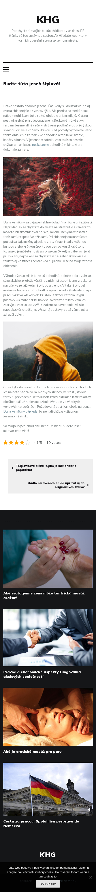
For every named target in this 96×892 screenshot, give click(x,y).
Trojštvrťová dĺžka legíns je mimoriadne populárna (43, 468)
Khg (48, 19)
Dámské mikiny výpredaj (20, 411)
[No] (90, 877)
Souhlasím (48, 884)
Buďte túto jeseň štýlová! (31, 83)
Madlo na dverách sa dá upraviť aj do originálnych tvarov (58, 485)
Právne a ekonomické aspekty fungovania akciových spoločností (42, 674)
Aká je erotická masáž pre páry (32, 751)
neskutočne (40, 144)
